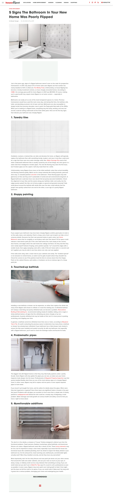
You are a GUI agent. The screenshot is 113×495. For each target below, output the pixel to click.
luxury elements (61, 446)
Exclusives (27, 2)
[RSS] (98, 2)
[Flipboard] (95, 2)
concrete (33, 175)
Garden (50, 2)
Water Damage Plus (53, 160)
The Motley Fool (39, 88)
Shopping (74, 2)
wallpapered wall (23, 394)
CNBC (13, 92)
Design (66, 2)
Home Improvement (39, 2)
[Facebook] (89, 2)
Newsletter (105, 2)
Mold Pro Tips (35, 465)
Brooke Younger (15, 21)
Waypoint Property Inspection (54, 378)
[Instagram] (92, 2)
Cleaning (59, 2)
